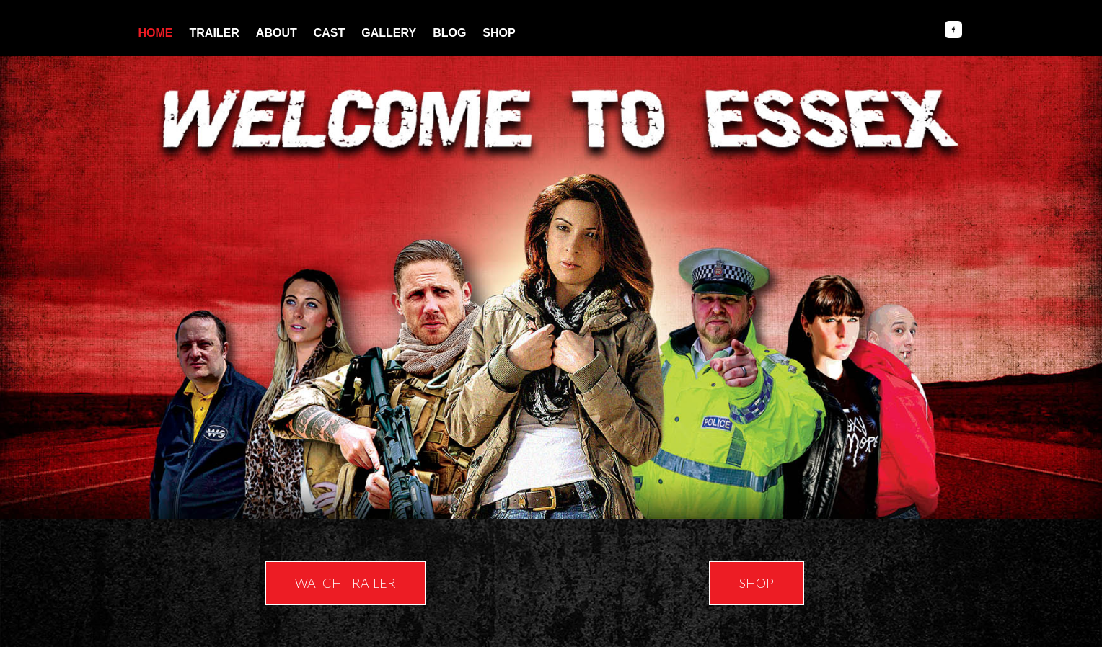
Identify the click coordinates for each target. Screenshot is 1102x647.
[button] (345, 583)
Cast (329, 32)
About (276, 32)
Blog (449, 32)
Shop (498, 32)
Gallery (388, 32)
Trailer (214, 32)
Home (155, 32)
